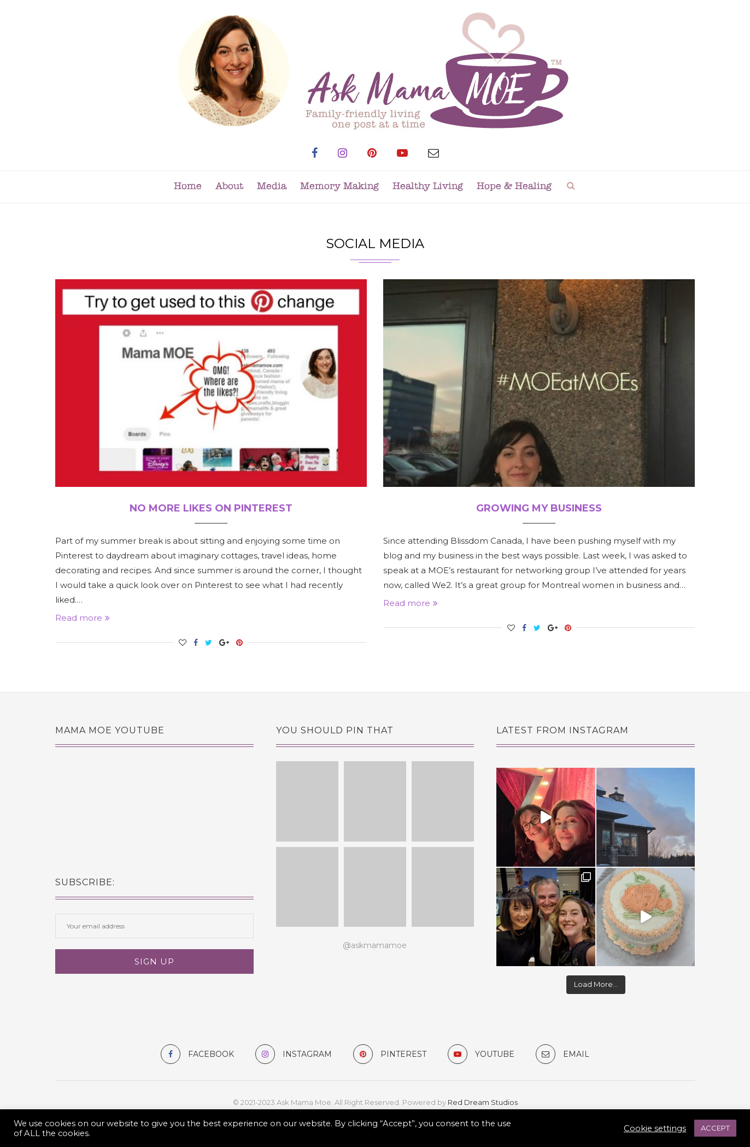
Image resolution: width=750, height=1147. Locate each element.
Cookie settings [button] (655, 1128)
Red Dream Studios (483, 1102)
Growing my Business (539, 508)
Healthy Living (427, 187)
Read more (82, 618)
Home (188, 187)
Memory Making (339, 187)
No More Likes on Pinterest (211, 508)
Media (271, 187)
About (229, 187)
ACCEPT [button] (715, 1128)
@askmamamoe (375, 945)
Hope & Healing (514, 187)
